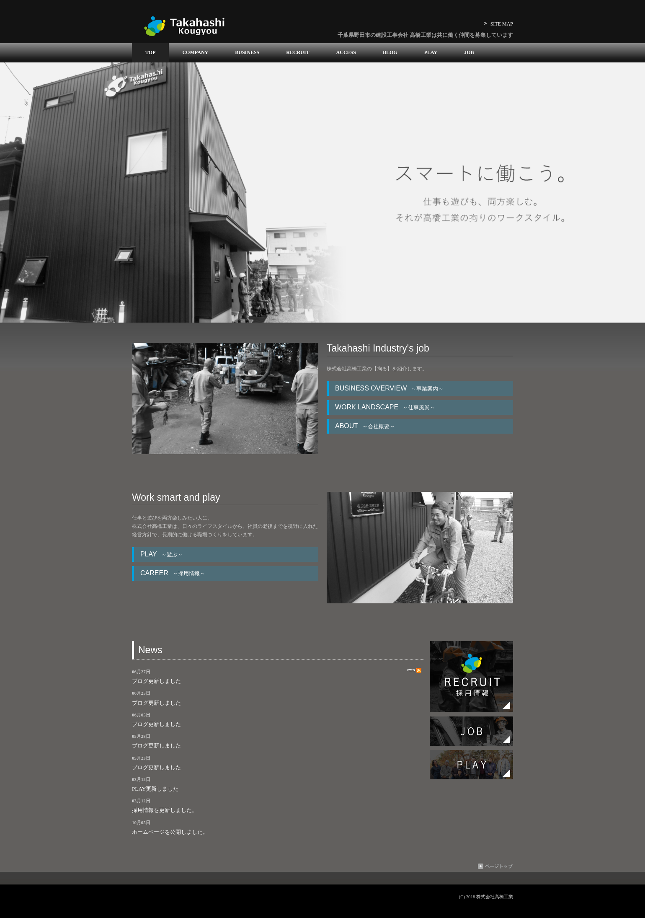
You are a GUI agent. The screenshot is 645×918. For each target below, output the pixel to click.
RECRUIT (297, 52)
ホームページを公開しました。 (170, 832)
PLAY (431, 52)
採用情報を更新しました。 (164, 810)
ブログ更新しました (156, 681)
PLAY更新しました (155, 789)
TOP (150, 52)
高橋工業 (184, 25)
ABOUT (367, 425)
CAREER (174, 573)
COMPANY (195, 52)
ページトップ (495, 866)
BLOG (390, 52)
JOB (469, 52)
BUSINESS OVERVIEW (391, 388)
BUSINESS (247, 52)
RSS (414, 670)
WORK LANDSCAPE (387, 407)
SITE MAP (501, 24)
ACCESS (346, 52)
